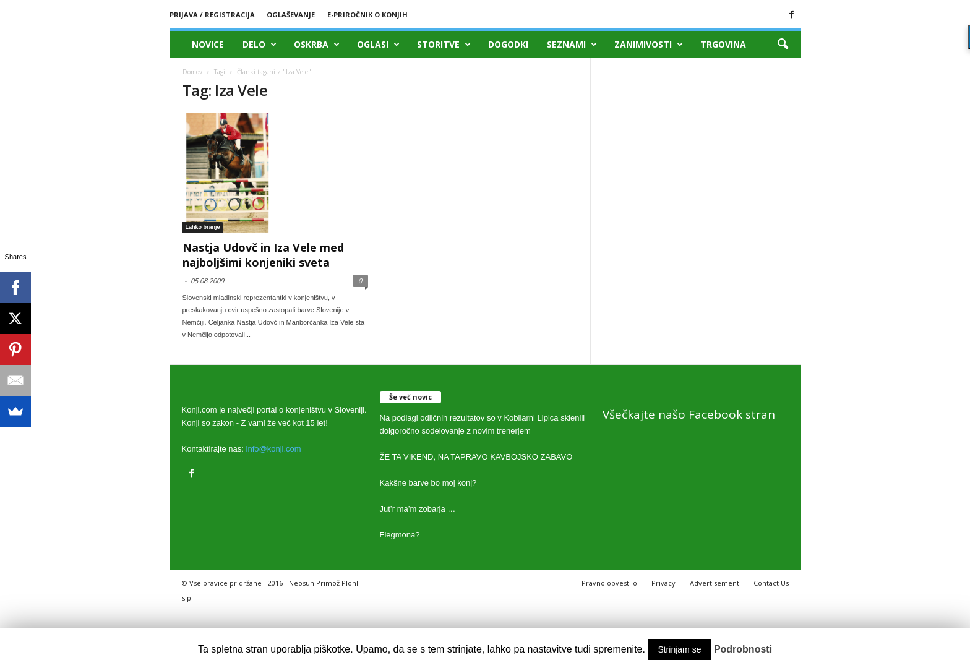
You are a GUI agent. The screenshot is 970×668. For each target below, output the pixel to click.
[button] (782, 44)
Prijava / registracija (212, 14)
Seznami (572, 44)
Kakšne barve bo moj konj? (428, 482)
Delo (259, 44)
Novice (208, 44)
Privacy (663, 583)
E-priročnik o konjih (367, 14)
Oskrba (317, 44)
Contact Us (771, 583)
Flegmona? (400, 534)
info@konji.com (273, 448)
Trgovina (723, 44)
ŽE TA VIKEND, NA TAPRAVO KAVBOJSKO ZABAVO (476, 456)
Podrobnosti (743, 649)
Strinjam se (679, 649)
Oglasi (378, 44)
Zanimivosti (648, 44)
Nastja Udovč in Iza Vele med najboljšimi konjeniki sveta (263, 255)
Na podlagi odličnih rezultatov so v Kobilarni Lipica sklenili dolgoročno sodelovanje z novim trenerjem (482, 424)
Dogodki (508, 44)
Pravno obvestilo (609, 583)
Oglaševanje (291, 14)
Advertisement (714, 583)
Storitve (444, 44)
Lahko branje (203, 227)
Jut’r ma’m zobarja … (418, 508)
